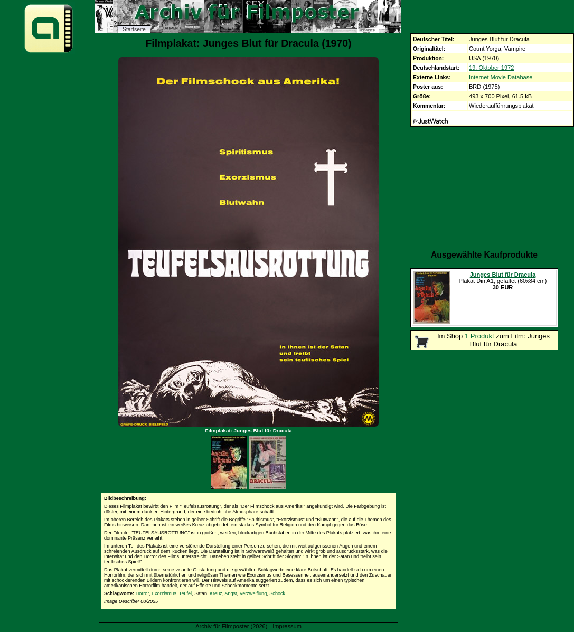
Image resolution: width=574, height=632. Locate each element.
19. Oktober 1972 (491, 67)
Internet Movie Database (500, 77)
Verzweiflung (253, 593)
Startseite (134, 29)
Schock (277, 593)
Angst (230, 593)
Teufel (185, 593)
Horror (142, 593)
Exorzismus (164, 593)
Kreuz (216, 593)
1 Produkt (479, 336)
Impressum (287, 626)
